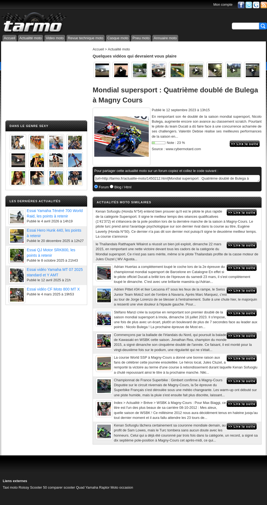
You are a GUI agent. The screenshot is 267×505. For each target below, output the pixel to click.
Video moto (55, 38)
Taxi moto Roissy (16, 487)
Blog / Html (122, 187)
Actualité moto (30, 38)
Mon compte (222, 4)
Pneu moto (141, 38)
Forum (103, 187)
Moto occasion (122, 487)
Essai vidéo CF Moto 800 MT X (53, 289)
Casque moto (117, 38)
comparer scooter (61, 487)
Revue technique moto (85, 38)
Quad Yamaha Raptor (93, 487)
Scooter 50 (38, 487)
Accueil (9, 38)
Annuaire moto (165, 38)
